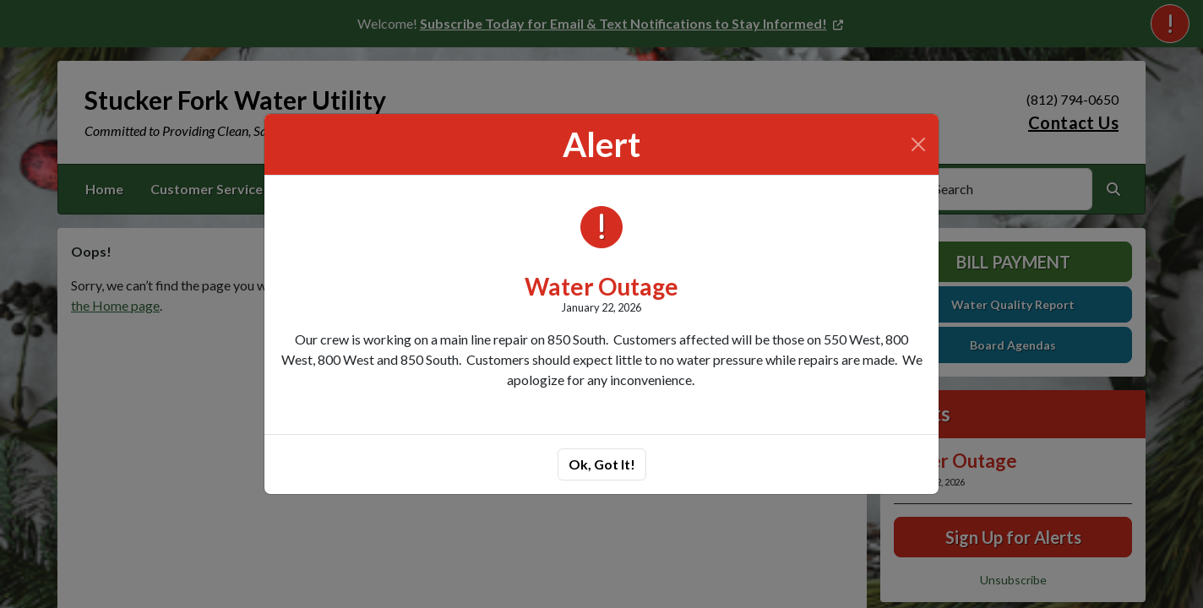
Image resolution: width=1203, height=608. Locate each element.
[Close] (918, 144)
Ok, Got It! (602, 464)
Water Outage (601, 286)
